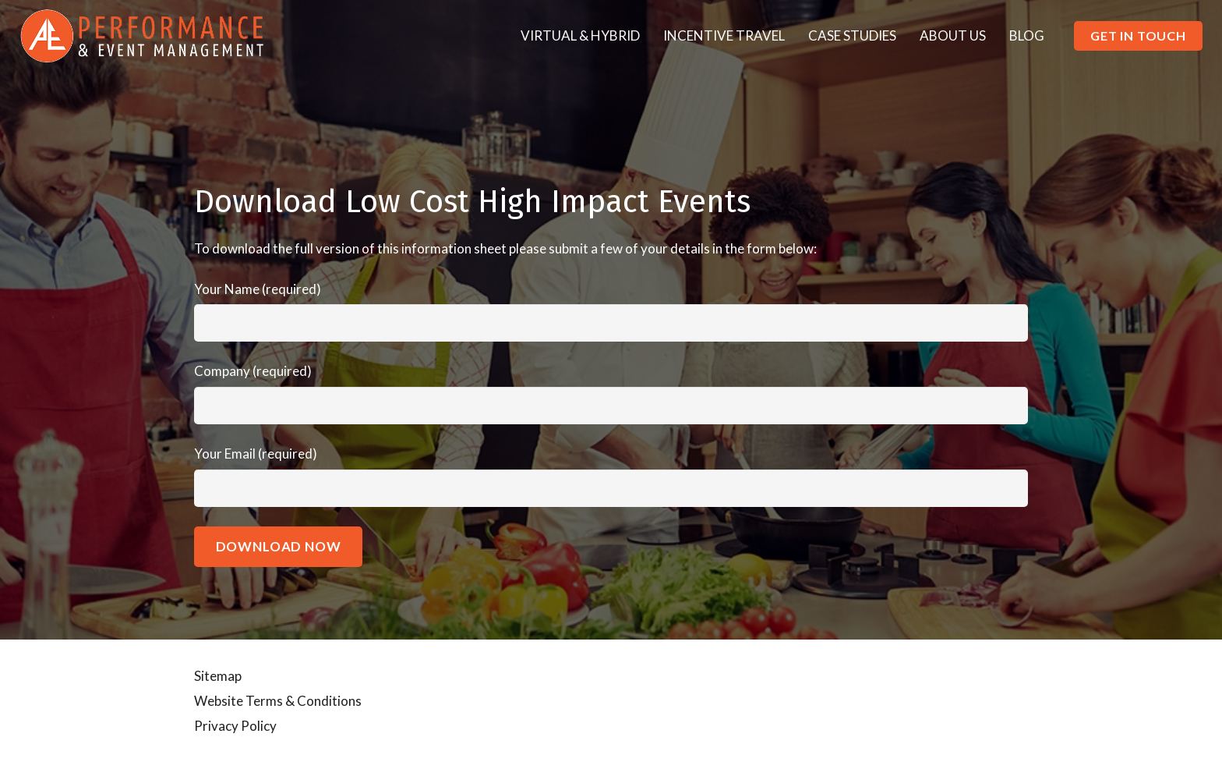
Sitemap (218, 676)
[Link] (142, 36)
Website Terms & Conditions (278, 701)
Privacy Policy (235, 726)
